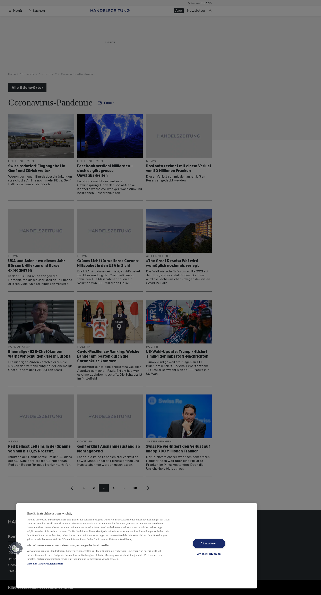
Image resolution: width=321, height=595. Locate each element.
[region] (136, 545)
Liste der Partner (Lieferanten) (45, 563)
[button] (15, 548)
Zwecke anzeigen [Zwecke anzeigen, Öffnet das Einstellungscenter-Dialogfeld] (209, 553)
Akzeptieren (208, 543)
